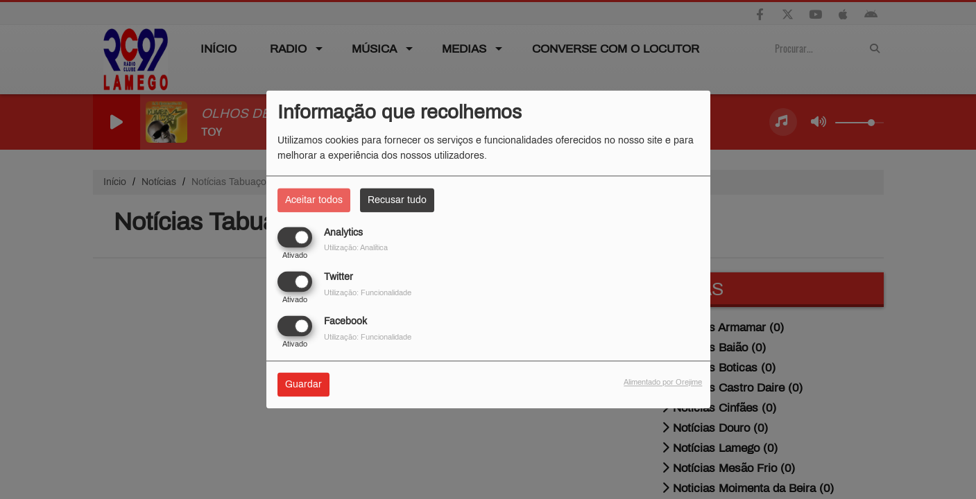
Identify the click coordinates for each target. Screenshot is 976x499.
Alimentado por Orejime (663, 382)
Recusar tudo (397, 200)
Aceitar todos (314, 200)
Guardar (303, 385)
